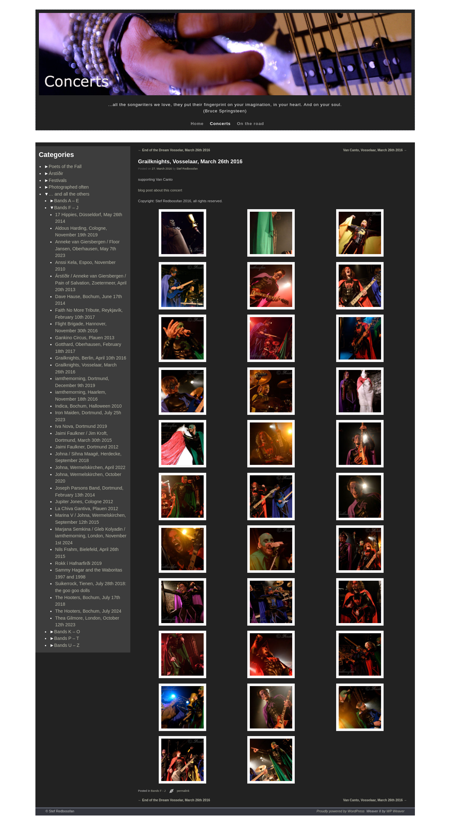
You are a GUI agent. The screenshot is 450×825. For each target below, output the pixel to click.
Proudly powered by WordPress (341, 811)
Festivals (58, 180)
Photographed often (69, 187)
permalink (183, 790)
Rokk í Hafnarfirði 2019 (78, 563)
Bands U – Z (66, 645)
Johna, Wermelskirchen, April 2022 (90, 467)
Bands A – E (66, 200)
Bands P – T (66, 638)
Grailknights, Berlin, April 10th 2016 (90, 357)
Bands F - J (158, 790)
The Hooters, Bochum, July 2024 (88, 611)
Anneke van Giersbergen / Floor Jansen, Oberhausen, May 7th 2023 (87, 248)
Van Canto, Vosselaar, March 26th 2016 (375, 150)
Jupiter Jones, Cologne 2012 (84, 501)
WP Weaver (395, 811)
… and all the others (69, 194)
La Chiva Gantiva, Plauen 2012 (86, 508)
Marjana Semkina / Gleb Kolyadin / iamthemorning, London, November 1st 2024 (90, 536)
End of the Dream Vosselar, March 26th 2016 (174, 150)
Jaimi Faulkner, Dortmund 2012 (86, 446)
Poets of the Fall (65, 166)
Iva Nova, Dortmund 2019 (81, 426)
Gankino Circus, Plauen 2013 (84, 337)
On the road (250, 123)
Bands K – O (67, 631)
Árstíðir (56, 173)
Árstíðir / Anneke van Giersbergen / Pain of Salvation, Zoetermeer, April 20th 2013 (90, 282)
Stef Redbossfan (187, 168)
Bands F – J (66, 207)
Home (197, 123)
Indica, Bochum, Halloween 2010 (88, 406)
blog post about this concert (160, 190)
